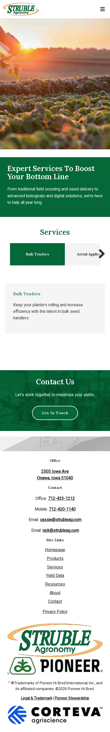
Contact (55, 601)
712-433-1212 (61, 498)
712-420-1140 (62, 509)
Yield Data (55, 575)
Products (55, 558)
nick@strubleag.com (61, 530)
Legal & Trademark (36, 698)
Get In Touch (55, 413)
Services (55, 567)
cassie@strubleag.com (60, 519)
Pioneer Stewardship (72, 698)
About (55, 592)
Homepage (55, 549)
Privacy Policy (55, 611)
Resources (55, 584)
